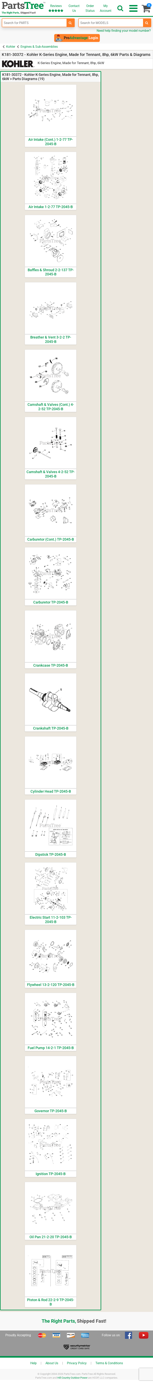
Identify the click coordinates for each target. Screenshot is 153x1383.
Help (33, 1363)
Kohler (10, 47)
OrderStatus (90, 8)
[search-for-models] (147, 23)
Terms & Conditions (109, 1363)
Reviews (55, 8)
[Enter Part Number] (34, 23)
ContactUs (74, 8)
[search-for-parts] (70, 23)
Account (105, 8)
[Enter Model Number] (111, 23)
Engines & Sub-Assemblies (39, 47)
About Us (51, 1363)
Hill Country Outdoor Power (72, 1377)
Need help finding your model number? (124, 31)
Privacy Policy (77, 1363)
